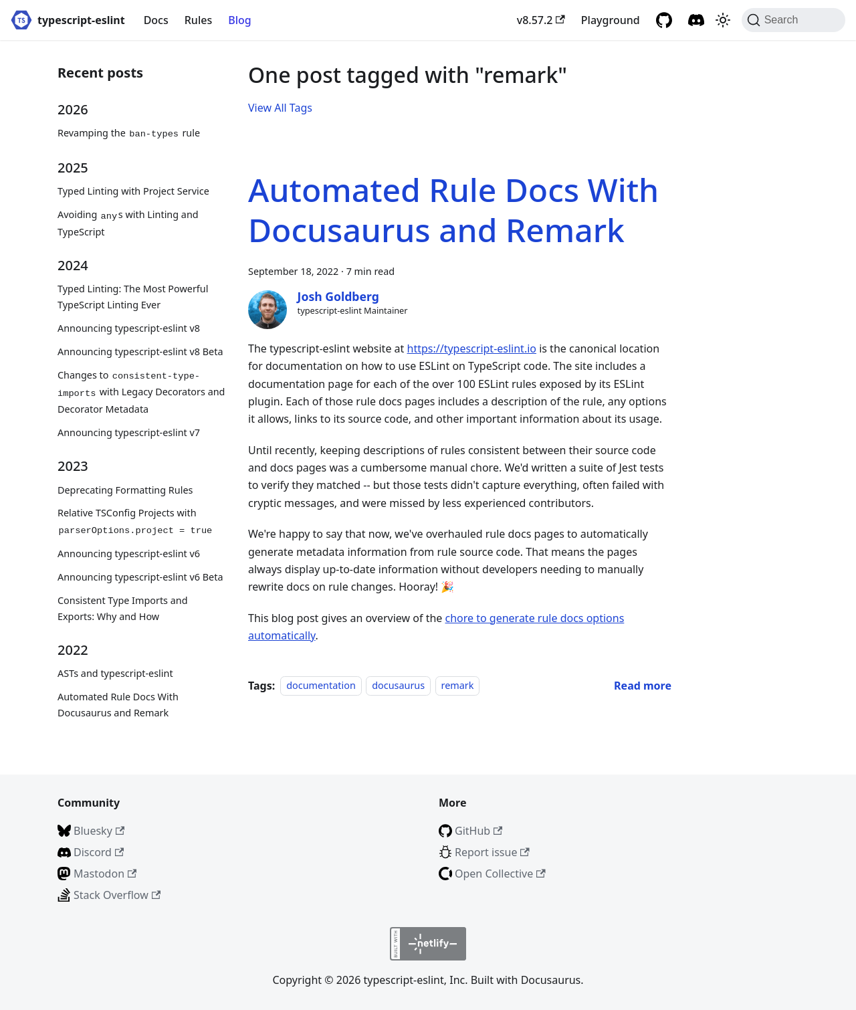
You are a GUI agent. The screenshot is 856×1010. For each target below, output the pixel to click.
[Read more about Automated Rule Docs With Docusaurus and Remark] (642, 685)
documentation (321, 686)
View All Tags (280, 107)
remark (457, 686)
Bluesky (99, 830)
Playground (610, 20)
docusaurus (398, 686)
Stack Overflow (117, 895)
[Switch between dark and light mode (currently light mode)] (723, 20)
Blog (239, 20)
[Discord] (696, 20)
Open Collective (500, 873)
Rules (198, 20)
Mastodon (105, 873)
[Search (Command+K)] (793, 20)
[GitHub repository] (664, 20)
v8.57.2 (541, 20)
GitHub (478, 830)
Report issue (492, 852)
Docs (156, 20)
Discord (99, 852)
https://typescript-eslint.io (472, 348)
